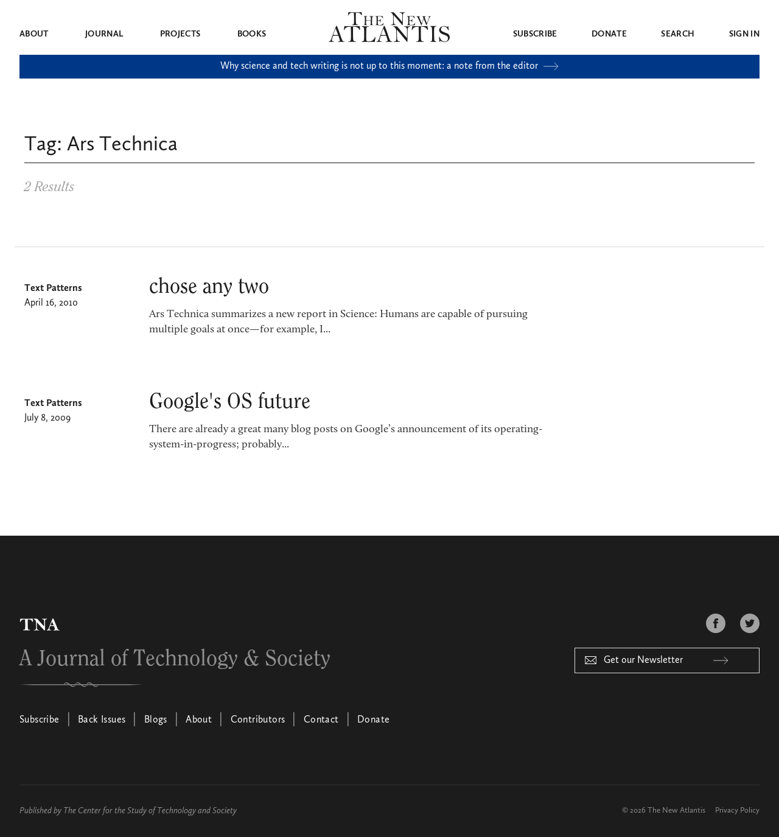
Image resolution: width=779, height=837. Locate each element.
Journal (104, 34)
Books (252, 34)
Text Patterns (53, 288)
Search (677, 34)
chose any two (209, 286)
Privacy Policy (737, 810)
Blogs (155, 720)
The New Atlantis (676, 810)
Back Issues (101, 720)
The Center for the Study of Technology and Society (150, 811)
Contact (321, 720)
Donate (609, 34)
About (34, 34)
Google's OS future (229, 401)
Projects (180, 34)
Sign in (744, 34)
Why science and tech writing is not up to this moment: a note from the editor (389, 66)
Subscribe (535, 34)
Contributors (258, 720)
